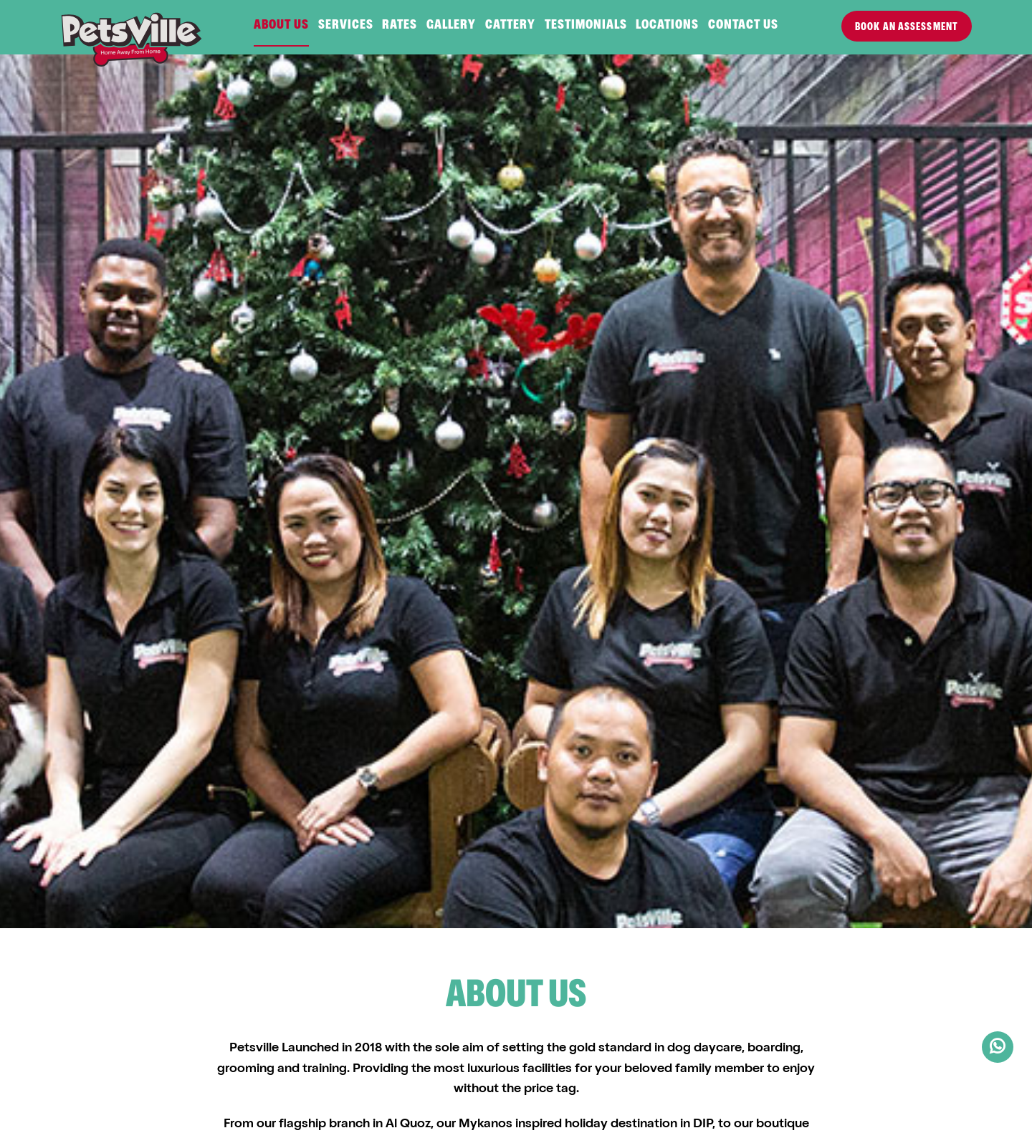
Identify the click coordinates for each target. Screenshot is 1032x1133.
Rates (399, 26)
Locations (667, 26)
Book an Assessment (906, 27)
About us (281, 26)
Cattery (510, 26)
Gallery (451, 26)
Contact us (743, 26)
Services (345, 26)
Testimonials (586, 26)
